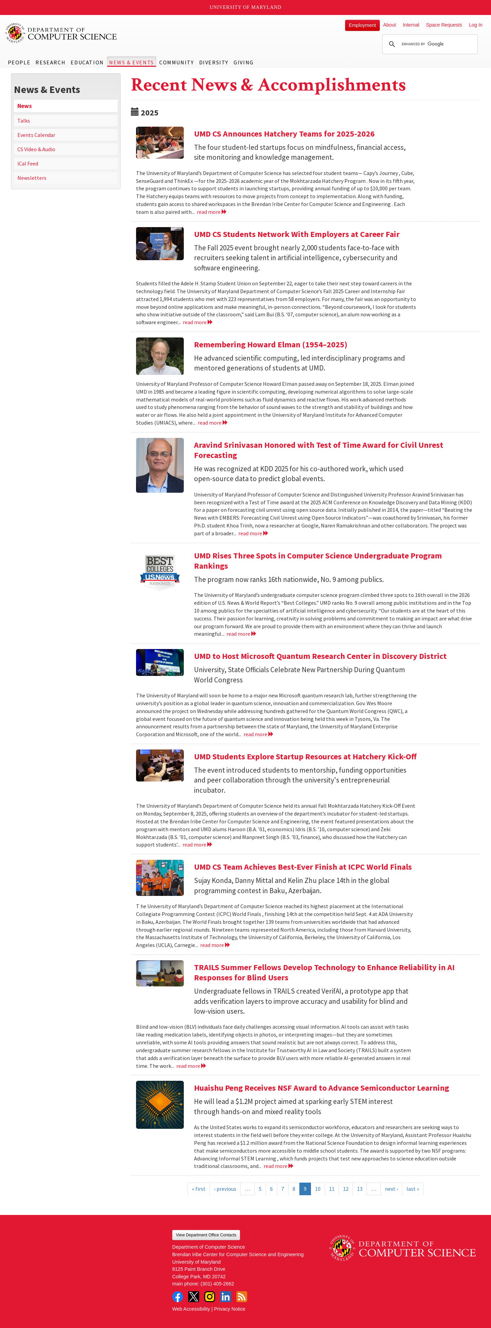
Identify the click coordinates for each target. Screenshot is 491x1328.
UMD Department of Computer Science (61, 33)
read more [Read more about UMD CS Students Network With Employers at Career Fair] (198, 322)
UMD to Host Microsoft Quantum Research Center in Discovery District (320, 656)
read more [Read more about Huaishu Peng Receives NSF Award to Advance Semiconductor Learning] (279, 1166)
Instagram (209, 1296)
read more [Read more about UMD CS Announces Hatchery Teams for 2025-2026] (212, 211)
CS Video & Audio (36, 149)
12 (345, 1188)
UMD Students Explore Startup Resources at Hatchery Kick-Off (305, 756)
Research (50, 62)
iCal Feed (27, 163)
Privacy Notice (230, 1309)
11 (331, 1188)
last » (412, 1188)
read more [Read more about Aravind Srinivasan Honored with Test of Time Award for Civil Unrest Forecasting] (253, 533)
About (389, 25)
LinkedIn (225, 1296)
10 (318, 1188)
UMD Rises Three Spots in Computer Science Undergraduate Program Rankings (318, 560)
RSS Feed (241, 1296)
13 (359, 1188)
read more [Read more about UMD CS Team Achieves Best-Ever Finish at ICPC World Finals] (215, 945)
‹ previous (225, 1188)
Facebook (177, 1296)
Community (176, 62)
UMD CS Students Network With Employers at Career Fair (297, 234)
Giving (244, 62)
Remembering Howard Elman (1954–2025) (270, 344)
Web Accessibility (191, 1309)
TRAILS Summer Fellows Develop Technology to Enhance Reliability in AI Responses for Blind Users (324, 972)
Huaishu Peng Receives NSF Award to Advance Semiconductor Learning (321, 1087)
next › (391, 1188)
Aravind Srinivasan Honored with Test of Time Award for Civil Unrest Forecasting (318, 450)
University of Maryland (246, 7)
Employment (362, 25)
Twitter (193, 1296)
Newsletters (31, 177)
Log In (475, 25)
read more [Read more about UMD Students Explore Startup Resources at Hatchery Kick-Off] (197, 844)
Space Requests (444, 25)
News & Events (131, 62)
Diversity (213, 62)
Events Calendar (36, 134)
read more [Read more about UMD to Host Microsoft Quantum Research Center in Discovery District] (258, 734)
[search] (429, 44)
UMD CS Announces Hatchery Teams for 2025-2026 (284, 133)
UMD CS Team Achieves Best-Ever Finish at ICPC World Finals (303, 866)
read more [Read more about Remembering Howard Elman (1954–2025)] (213, 422)
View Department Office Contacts (206, 1235)
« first (199, 1188)
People (19, 62)
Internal (411, 25)
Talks (23, 120)
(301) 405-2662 (217, 1283)
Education (87, 62)
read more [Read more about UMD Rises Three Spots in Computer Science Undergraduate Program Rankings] (241, 633)
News (24, 106)
